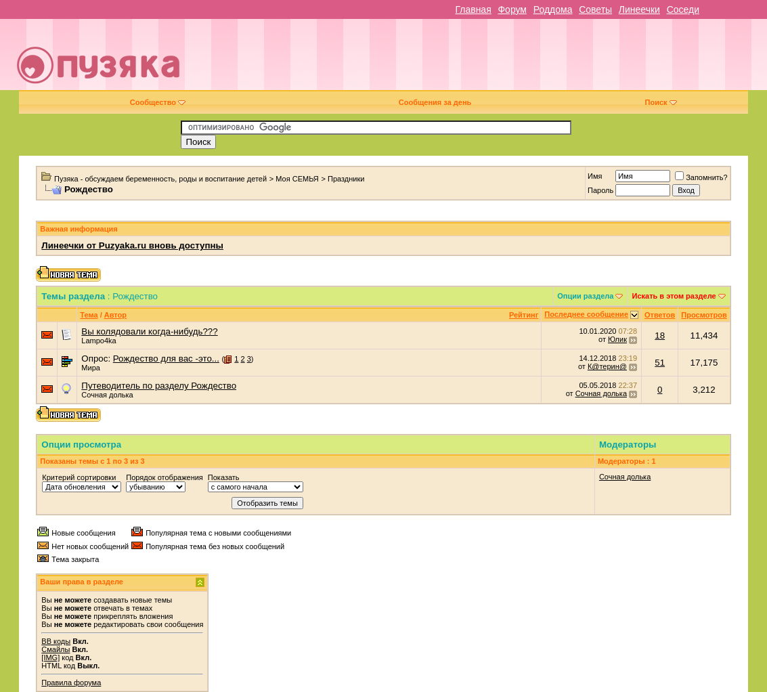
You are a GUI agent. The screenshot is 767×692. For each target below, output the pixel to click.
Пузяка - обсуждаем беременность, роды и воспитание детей (160, 179)
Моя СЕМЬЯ (297, 179)
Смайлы (55, 649)
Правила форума (71, 682)
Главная (473, 9)
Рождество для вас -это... (166, 358)
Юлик (617, 339)
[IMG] (50, 657)
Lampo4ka (98, 341)
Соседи (683, 9)
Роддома (553, 9)
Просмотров (703, 315)
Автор (115, 315)
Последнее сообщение (586, 314)
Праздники (346, 179)
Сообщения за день (435, 102)
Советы (595, 9)
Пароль (600, 190)
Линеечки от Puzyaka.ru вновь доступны (132, 245)
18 (660, 335)
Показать (224, 477)
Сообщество (157, 102)
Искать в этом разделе (674, 296)
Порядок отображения (164, 477)
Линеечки (639, 9)
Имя (595, 176)
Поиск (661, 102)
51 (660, 363)
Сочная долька (107, 395)
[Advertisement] (480, 59)
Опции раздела (585, 296)
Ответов (659, 315)
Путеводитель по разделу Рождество (158, 386)
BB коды (55, 641)
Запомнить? (701, 177)
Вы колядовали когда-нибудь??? (149, 331)
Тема (88, 315)
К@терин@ (607, 366)
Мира (90, 368)
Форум (512, 9)
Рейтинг (523, 315)
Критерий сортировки (79, 477)
